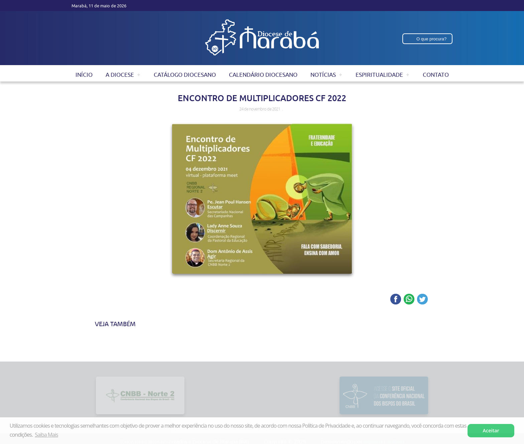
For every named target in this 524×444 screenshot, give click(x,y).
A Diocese (120, 74)
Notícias (323, 74)
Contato (436, 74)
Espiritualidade (379, 74)
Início (84, 74)
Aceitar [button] (491, 430)
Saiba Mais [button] (46, 434)
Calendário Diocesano (263, 74)
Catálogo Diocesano (185, 74)
